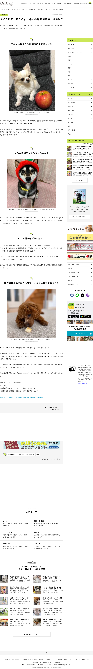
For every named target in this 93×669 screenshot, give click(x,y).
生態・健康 (36, 3)
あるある (70, 122)
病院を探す (76, 3)
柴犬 (69, 134)
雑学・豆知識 (71, 130)
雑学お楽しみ (24, 3)
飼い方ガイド (83, 3)
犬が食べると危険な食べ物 (28, 9)
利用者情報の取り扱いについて (62, 659)
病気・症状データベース (75, 52)
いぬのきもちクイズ (73, 272)
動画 (69, 68)
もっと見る (80, 180)
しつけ (30, 3)
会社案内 (35, 662)
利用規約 (41, 659)
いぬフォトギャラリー (74, 276)
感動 (69, 126)
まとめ (70, 80)
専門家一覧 (77, 659)
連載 (69, 56)
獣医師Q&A (69, 3)
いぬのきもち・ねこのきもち (11, 659)
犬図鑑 (64, 3)
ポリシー (48, 659)
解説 (37, 454)
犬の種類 (70, 84)
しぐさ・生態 (71, 102)
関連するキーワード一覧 (50, 459)
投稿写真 (59, 3)
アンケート (71, 87)
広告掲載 (34, 659)
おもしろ (70, 118)
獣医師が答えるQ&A (73, 264)
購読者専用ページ (73, 284)
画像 (69, 72)
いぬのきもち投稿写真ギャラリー (31, 114)
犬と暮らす (8, 9)
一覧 (89, 94)
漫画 (69, 60)
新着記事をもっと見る (31, 634)
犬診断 (70, 280)
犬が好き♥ (71, 48)
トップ (1, 9)
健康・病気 (16, 9)
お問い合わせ (85, 659)
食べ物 (53, 3)
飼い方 (41, 3)
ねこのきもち (25, 659)
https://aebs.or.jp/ (82, 383)
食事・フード (71, 106)
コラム (70, 64)
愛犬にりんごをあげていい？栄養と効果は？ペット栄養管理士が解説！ (22, 397)
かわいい (70, 114)
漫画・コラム (48, 3)
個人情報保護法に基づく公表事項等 (50, 662)
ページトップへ (46, 653)
